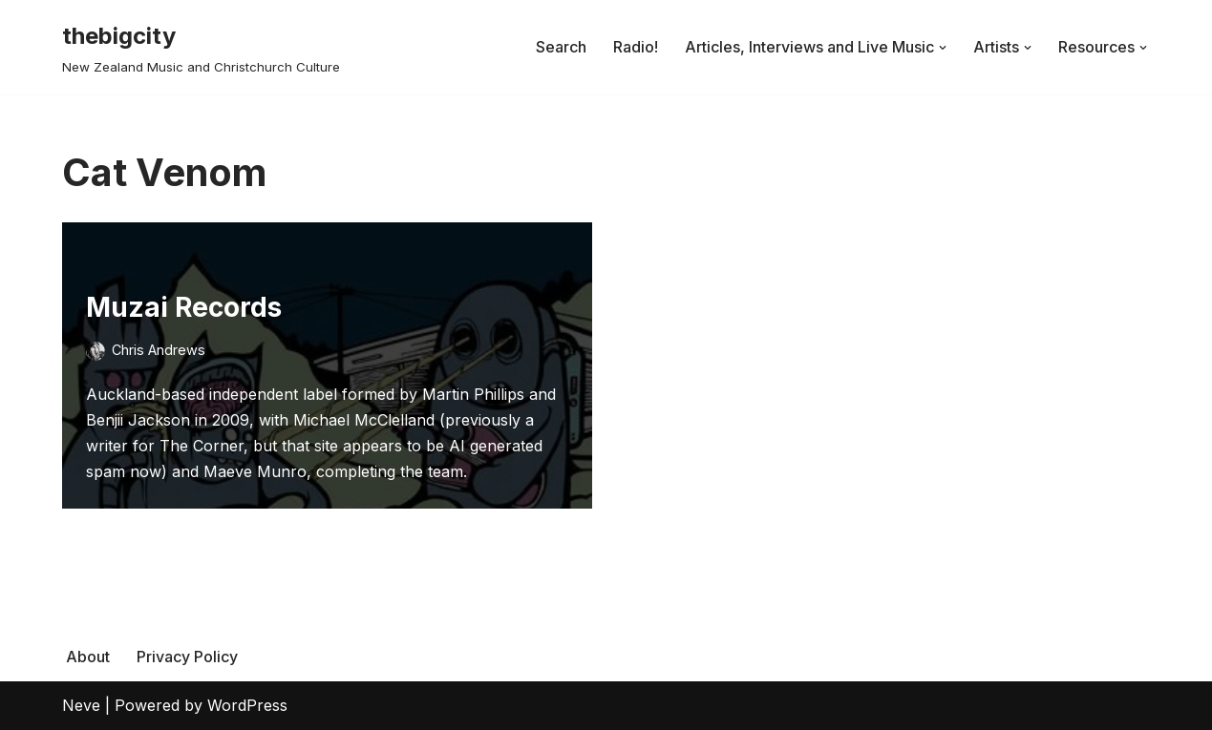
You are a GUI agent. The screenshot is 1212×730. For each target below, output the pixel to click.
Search (561, 46)
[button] (942, 48)
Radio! (635, 46)
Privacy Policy (187, 656)
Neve (81, 705)
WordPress (247, 705)
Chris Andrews (158, 350)
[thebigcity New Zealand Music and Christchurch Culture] (201, 47)
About (88, 656)
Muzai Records (184, 307)
